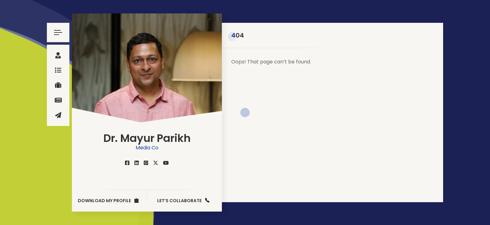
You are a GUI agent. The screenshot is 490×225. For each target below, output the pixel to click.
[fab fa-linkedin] (136, 163)
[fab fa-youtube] (166, 163)
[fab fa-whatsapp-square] (146, 163)
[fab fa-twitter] (155, 163)
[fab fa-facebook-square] (127, 163)
